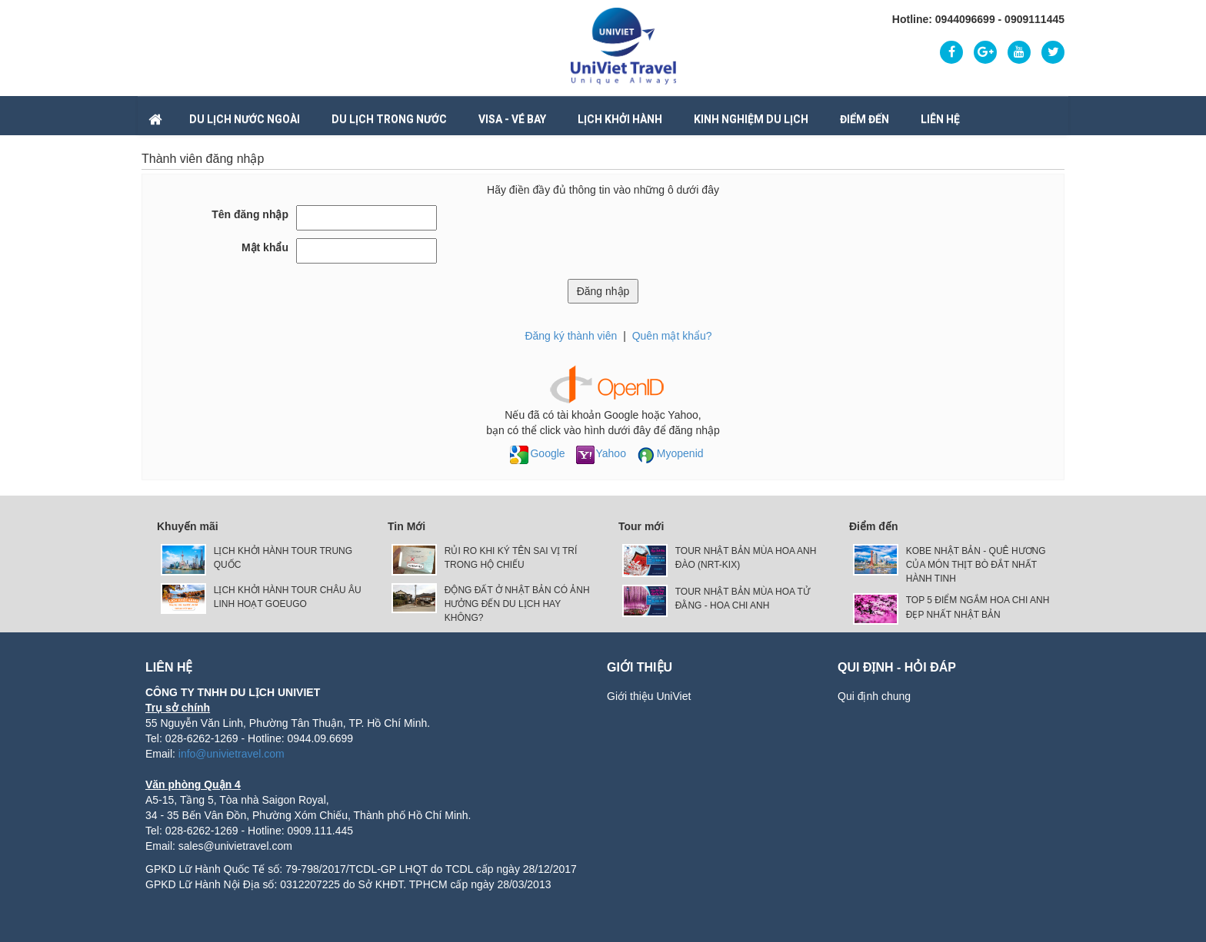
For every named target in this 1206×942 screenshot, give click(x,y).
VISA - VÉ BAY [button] (512, 119)
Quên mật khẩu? (672, 336)
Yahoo (601, 453)
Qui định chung (874, 696)
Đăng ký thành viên (571, 336)
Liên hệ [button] (940, 119)
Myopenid (670, 453)
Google (537, 453)
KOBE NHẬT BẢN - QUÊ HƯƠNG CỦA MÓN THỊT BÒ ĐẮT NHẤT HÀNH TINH (976, 565)
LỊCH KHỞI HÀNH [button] (620, 119)
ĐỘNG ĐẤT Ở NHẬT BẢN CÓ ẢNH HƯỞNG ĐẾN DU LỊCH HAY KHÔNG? (517, 604)
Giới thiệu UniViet (649, 696)
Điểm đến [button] (864, 119)
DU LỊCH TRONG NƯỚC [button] (389, 119)
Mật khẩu (265, 247)
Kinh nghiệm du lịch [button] (751, 119)
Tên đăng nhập (250, 214)
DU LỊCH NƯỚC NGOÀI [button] (244, 119)
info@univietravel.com (231, 754)
